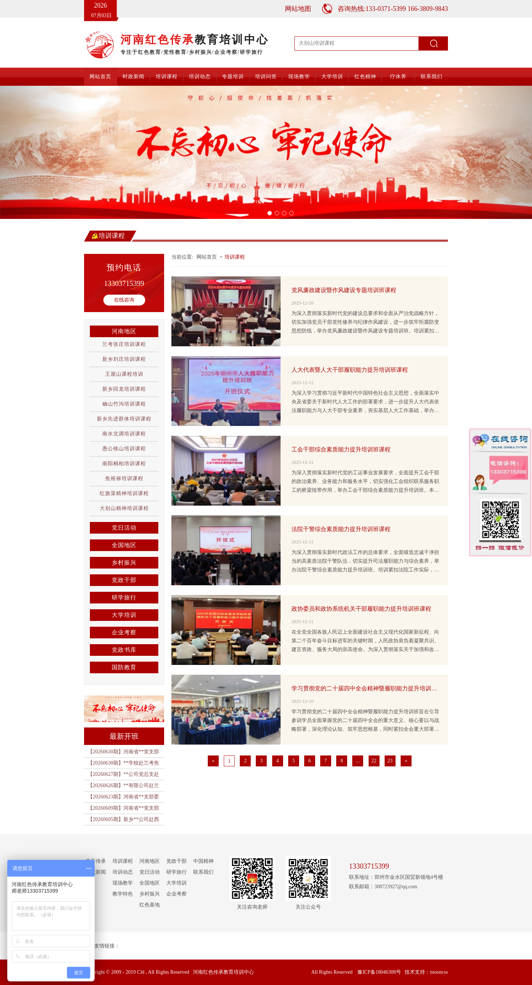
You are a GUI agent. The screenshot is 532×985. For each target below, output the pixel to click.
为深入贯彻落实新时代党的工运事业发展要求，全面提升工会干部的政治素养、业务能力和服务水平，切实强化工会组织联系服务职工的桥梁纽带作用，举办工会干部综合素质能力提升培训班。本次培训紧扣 (365, 482)
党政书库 (124, 650)
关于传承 (96, 861)
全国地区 (124, 545)
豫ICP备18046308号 (379, 972)
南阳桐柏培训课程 (124, 463)
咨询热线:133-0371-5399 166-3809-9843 (393, 8)
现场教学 (299, 76)
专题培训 (233, 76)
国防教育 (124, 667)
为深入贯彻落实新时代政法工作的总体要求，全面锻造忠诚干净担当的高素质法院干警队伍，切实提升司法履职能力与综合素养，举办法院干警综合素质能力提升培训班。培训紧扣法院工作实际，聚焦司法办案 (365, 562)
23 (390, 760)
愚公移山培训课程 (124, 448)
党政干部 (124, 580)
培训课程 (167, 76)
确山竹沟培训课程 (124, 404)
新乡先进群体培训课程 (124, 419)
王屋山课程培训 (124, 374)
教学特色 (122, 894)
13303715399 (124, 283)
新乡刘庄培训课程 (124, 359)
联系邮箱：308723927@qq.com (383, 886)
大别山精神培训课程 (124, 508)
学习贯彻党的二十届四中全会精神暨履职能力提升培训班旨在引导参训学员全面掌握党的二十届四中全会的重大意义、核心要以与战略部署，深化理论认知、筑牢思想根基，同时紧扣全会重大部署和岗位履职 (365, 721)
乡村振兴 (124, 562)
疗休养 (398, 76)
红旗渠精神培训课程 (124, 493)
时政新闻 (133, 76)
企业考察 (124, 632)
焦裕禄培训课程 (124, 478)
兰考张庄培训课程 (124, 344)
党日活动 (124, 528)
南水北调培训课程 (124, 433)
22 (374, 760)
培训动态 (200, 76)
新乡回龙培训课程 (124, 389)
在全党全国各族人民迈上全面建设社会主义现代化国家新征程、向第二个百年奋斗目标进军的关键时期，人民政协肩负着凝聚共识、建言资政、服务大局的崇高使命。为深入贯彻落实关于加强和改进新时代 (365, 641)
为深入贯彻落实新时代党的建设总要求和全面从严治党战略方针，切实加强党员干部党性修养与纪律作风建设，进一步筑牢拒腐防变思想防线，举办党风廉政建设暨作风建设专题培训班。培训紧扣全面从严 (365, 323)
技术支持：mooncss (426, 972)
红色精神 (365, 76)
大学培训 (332, 76)
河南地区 (124, 331)
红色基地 (149, 905)
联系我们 (431, 76)
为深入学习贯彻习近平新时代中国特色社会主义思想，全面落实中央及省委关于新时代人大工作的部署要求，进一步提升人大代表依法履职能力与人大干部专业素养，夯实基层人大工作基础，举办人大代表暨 (365, 402)
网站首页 (100, 76)
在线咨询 (124, 300)
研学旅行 (124, 597)
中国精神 (203, 861)
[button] (40, 152)
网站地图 (298, 8)
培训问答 (266, 76)
